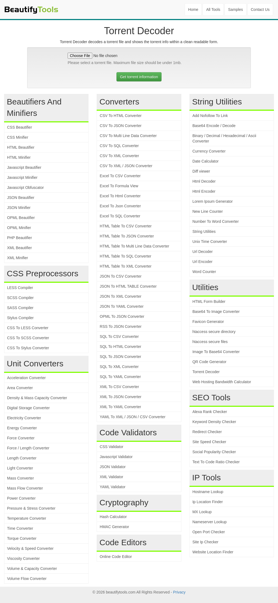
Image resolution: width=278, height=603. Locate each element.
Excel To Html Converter (120, 196)
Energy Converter (22, 428)
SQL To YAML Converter (120, 377)
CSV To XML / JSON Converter (126, 166)
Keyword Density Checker (214, 422)
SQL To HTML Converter (120, 346)
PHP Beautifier (19, 238)
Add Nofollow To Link (210, 115)
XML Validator (111, 477)
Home (193, 9)
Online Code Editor (116, 556)
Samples (235, 9)
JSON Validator (112, 467)
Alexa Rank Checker (209, 412)
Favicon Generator (208, 321)
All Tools (213, 9)
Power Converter (21, 498)
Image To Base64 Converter (216, 352)
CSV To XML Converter (119, 156)
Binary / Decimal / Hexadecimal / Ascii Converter (224, 138)
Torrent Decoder (206, 372)
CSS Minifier (17, 137)
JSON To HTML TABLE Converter (128, 286)
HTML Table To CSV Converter (125, 226)
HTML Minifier (19, 157)
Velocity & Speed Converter (30, 548)
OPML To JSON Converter (122, 316)
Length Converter (21, 458)
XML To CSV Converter (119, 387)
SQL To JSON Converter (120, 356)
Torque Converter (21, 538)
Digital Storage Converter (28, 408)
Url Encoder (202, 261)
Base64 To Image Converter (216, 311)
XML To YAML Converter (120, 407)
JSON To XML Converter (120, 296)
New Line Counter (207, 211)
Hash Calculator (113, 517)
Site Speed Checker (209, 442)
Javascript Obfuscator (25, 187)
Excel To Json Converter (120, 206)
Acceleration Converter (26, 378)
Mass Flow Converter (25, 488)
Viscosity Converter (23, 558)
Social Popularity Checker (214, 452)
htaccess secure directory (214, 331)
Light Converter (20, 468)
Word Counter (204, 271)
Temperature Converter (26, 518)
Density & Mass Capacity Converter (37, 398)
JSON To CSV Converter (120, 276)
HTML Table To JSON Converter (127, 236)
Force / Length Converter (28, 448)
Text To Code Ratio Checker (216, 462)
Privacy (179, 592)
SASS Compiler (20, 308)
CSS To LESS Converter (27, 328)
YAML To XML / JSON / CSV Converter (132, 417)
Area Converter (20, 388)
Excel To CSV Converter (120, 176)
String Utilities (204, 231)
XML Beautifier (19, 248)
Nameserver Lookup (209, 522)
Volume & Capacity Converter (32, 568)
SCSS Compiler (20, 298)
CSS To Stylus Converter (28, 348)
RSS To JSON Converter (120, 326)
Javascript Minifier (22, 177)
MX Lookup (202, 512)
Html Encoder (204, 191)
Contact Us (260, 9)
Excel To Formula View (119, 186)
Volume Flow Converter (27, 578)
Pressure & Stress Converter (31, 508)
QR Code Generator (209, 362)
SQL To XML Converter (119, 366)
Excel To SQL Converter (120, 216)
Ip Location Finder (207, 502)
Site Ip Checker (205, 542)
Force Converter (20, 438)
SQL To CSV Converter (119, 336)
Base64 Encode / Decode (214, 125)
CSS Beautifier (19, 127)
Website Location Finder (212, 552)
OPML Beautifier (21, 217)
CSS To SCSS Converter (28, 338)
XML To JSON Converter (120, 397)
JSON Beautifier (20, 197)
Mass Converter (20, 478)
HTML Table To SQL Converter (125, 256)
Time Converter (20, 528)
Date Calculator (205, 161)
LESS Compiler (20, 287)
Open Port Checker (208, 532)
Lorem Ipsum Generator (212, 201)
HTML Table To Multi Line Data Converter (134, 246)
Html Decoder (204, 181)
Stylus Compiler (20, 318)
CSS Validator (111, 447)
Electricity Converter (24, 418)
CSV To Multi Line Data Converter (128, 136)
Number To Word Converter (215, 221)
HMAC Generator (114, 527)
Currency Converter (209, 151)
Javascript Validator (116, 457)
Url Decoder (202, 251)
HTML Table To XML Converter (125, 266)
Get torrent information (139, 77)
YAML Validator (112, 487)
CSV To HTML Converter (120, 115)
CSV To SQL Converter (119, 146)
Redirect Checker (207, 432)
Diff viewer (201, 171)
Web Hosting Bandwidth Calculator (221, 382)
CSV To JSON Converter (120, 125)
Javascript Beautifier (24, 167)
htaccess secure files (210, 341)
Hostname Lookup (207, 492)
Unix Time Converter (209, 241)
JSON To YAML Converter (121, 306)
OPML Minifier (19, 228)
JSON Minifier (18, 207)
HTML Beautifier (20, 147)
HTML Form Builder (209, 301)
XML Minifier (17, 258)
